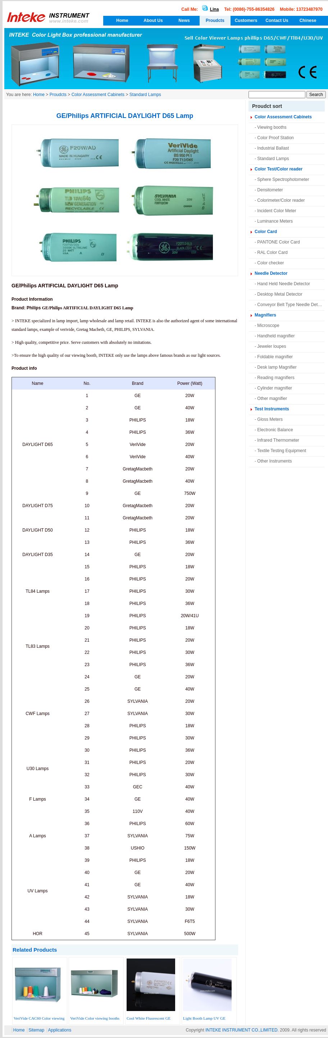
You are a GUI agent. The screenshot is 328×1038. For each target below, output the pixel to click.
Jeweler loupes (271, 346)
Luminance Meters (275, 221)
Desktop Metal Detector (279, 294)
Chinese (308, 20)
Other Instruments (274, 461)
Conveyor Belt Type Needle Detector (292, 304)
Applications (60, 1030)
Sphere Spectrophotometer (283, 179)
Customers (246, 20)
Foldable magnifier (275, 356)
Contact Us (276, 20)
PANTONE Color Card (278, 242)
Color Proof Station (275, 137)
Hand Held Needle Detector (283, 283)
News (184, 20)
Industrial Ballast (273, 148)
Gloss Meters (270, 419)
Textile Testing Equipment (281, 450)
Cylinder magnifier (274, 388)
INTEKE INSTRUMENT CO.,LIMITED (241, 1030)
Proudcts (215, 20)
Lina (209, 9)
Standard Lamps (145, 94)
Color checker (270, 262)
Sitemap (36, 1030)
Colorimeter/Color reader (281, 200)
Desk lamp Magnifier (276, 367)
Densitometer (270, 189)
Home (122, 20)
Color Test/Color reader (278, 169)
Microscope (268, 325)
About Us (153, 20)
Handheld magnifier (276, 335)
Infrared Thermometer (278, 440)
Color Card (266, 231)
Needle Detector (271, 273)
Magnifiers (265, 315)
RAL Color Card (272, 252)
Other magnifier (272, 398)
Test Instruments (272, 408)
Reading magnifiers (275, 377)
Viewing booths (271, 127)
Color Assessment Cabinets (98, 94)
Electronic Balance (275, 429)
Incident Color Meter (276, 210)
